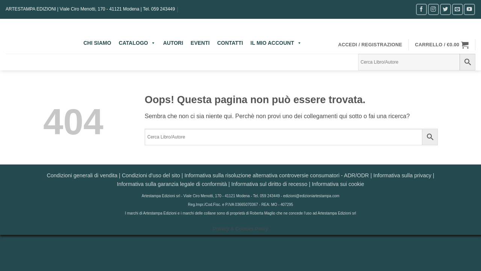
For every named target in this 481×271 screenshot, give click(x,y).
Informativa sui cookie (338, 184)
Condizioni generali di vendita (82, 175)
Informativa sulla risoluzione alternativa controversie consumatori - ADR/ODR (277, 175)
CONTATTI (230, 43)
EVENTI (200, 43)
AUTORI (173, 43)
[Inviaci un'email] (457, 9)
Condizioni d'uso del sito (151, 175)
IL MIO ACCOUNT (276, 42)
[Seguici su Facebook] (421, 9)
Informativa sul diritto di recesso (269, 184)
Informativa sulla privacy (402, 175)
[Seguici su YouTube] (469, 9)
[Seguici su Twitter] (445, 9)
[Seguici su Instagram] (433, 9)
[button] (370, 45)
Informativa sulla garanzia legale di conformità (172, 184)
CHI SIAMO (97, 43)
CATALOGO (137, 42)
